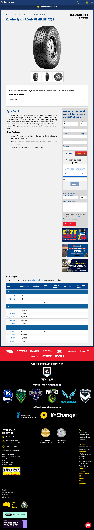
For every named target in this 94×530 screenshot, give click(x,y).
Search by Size (84, 435)
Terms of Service (68, 219)
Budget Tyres (6, 495)
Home (9, 15)
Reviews (82, 483)
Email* (65, 140)
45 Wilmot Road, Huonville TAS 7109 (13, 442)
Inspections (82, 459)
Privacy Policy (77, 217)
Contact (82, 471)
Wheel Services (84, 466)
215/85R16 (11, 313)
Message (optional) (69, 201)
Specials (82, 468)
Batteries (82, 456)
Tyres (81, 430)
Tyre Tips (82, 442)
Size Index (5, 490)
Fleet (81, 476)
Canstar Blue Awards (8, 492)
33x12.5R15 (11, 299)
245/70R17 (11, 335)
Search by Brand (84, 437)
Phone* (73, 134)
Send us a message (12, 450)
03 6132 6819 (11, 446)
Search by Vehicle (85, 432)
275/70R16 (11, 317)
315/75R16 (11, 323)
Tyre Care (82, 439)
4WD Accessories (85, 454)
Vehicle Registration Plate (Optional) (69, 194)
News (81, 478)
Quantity (82, 121)
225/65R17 (11, 331)
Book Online (84, 473)
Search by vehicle (34, 280)
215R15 (9, 302)
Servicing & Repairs (85, 461)
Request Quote (69, 224)
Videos (82, 481)
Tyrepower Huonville (47, 7)
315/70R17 (11, 341)
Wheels (82, 444)
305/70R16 (11, 320)
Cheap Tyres (6, 497)
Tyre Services (83, 464)
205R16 (9, 310)
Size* (65, 121)
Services (82, 452)
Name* (65, 128)
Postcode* (66, 146)
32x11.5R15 (11, 296)
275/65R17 (11, 338)
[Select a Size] (47, 99)
